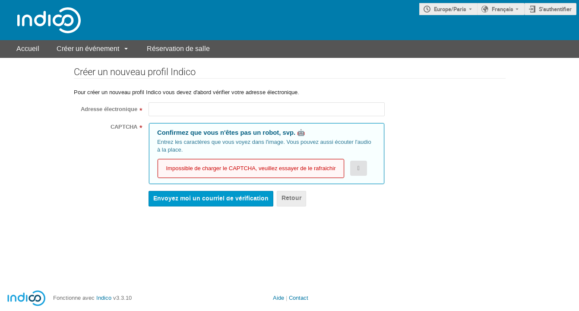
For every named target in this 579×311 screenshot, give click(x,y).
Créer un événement (88, 48)
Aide (278, 297)
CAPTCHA (124, 127)
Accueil (27, 48)
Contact (298, 297)
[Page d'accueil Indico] (40, 20)
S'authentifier (555, 9)
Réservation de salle (178, 48)
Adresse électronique (109, 109)
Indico (103, 297)
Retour (291, 198)
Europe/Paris (450, 9)
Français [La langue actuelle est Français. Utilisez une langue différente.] (502, 9)
